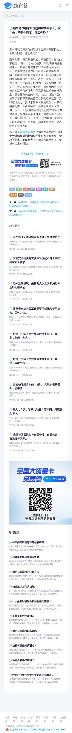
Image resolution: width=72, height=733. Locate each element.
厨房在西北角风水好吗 (24, 630)
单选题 (15, 719)
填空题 (38, 719)
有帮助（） (28, 153)
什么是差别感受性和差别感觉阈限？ (31, 601)
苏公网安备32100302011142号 (25, 729)
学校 (21, 195)
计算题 (54, 719)
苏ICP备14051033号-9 (53, 729)
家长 (52, 189)
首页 (6, 16)
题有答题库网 (28, 131)
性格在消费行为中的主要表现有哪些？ (33, 675)
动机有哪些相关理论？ (24, 645)
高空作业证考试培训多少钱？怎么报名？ (36, 236)
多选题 (23, 719)
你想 (32, 189)
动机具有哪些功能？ (23, 660)
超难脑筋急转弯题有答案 (25, 557)
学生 (45, 189)
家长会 (13, 195)
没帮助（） (43, 153)
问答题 (7, 719)
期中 (12, 189)
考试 (19, 189)
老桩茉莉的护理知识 (23, 616)
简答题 (14, 16)
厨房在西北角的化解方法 (25, 571)
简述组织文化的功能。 (24, 586)
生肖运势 (63, 719)
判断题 (30, 719)
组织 (39, 189)
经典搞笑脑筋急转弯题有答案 (28, 542)
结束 (25, 189)
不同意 (28, 195)
